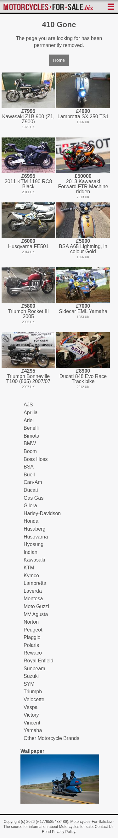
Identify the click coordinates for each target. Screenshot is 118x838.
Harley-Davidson (42, 513)
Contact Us (104, 826)
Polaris (31, 645)
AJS (28, 404)
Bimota (31, 436)
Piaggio (32, 637)
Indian (30, 552)
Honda (31, 521)
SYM (29, 684)
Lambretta (35, 583)
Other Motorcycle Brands (51, 738)
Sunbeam (34, 668)
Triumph (33, 691)
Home (59, 60)
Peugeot (33, 629)
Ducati (31, 490)
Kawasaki (34, 559)
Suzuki (31, 676)
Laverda (33, 591)
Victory (31, 715)
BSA (29, 466)
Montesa (33, 598)
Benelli (31, 428)
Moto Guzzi (36, 606)
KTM (29, 567)
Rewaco (33, 652)
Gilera (30, 505)
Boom (30, 451)
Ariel (29, 420)
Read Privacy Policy (58, 831)
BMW (30, 443)
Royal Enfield (38, 660)
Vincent (32, 722)
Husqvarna (36, 536)
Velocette (34, 699)
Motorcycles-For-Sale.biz (91, 821)
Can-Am (33, 482)
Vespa (30, 707)
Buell (29, 474)
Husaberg (34, 529)
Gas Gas (33, 498)
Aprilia (30, 412)
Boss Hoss (36, 459)
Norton (31, 622)
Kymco (31, 575)
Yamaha (33, 730)
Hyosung (33, 544)
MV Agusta (36, 614)
